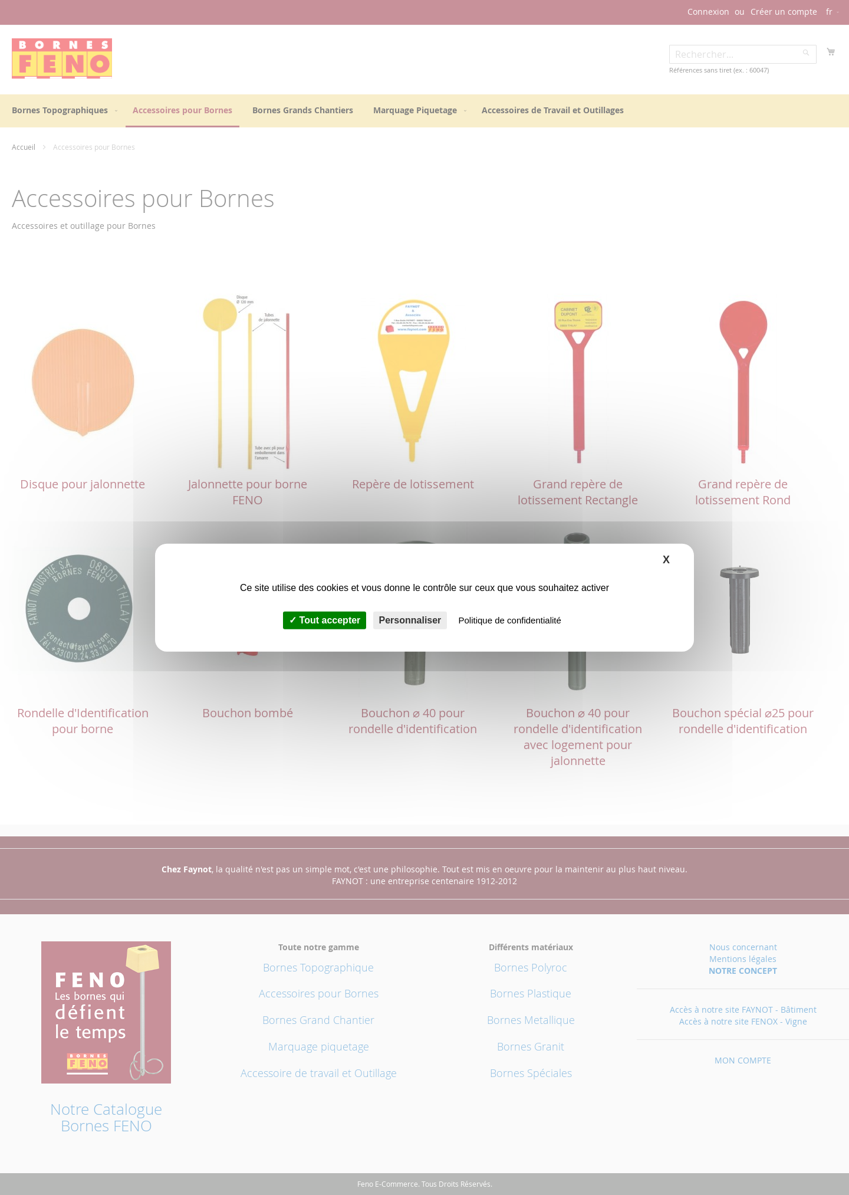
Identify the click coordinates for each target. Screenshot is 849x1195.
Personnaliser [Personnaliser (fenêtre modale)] (410, 620)
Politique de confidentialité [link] (510, 620)
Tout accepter (324, 620)
